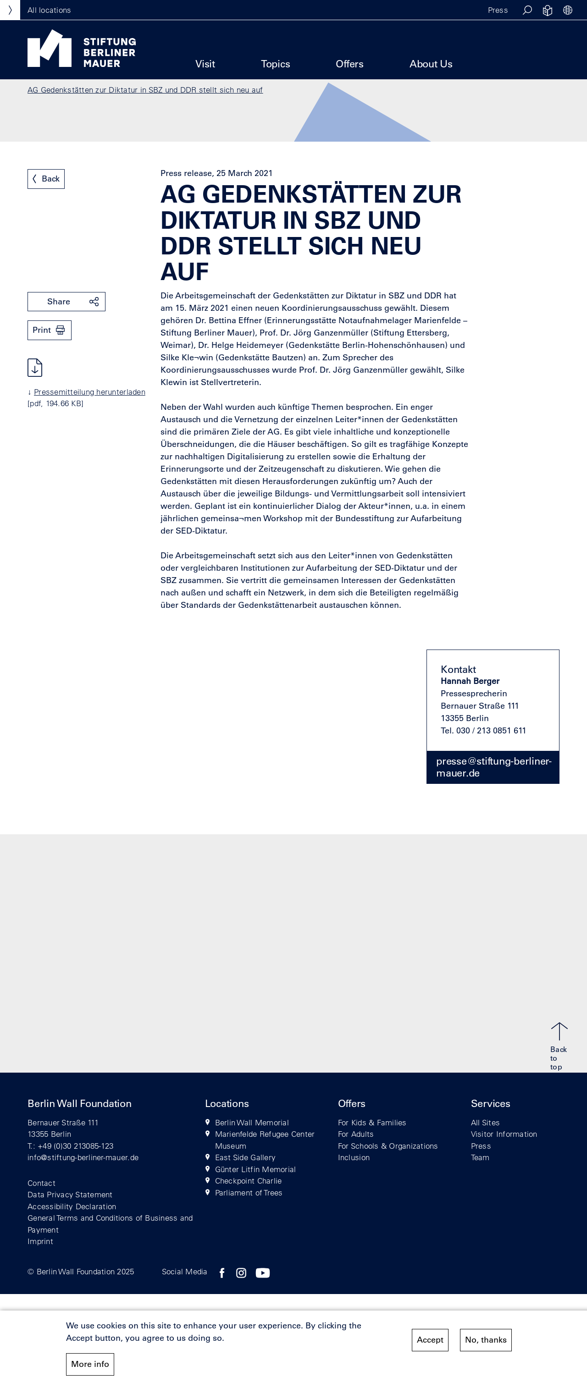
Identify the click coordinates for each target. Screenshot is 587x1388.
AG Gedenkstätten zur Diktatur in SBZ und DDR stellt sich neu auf (145, 89)
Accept (430, 1342)
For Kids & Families (372, 1122)
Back (51, 179)
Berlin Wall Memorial (252, 1122)
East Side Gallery (245, 1157)
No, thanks (486, 1342)
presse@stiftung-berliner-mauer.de (494, 767)
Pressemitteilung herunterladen (89, 392)
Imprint (40, 1241)
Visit (205, 64)
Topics (275, 64)
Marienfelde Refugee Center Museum (265, 1140)
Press (498, 10)
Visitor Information (504, 1134)
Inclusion (354, 1157)
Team (480, 1157)
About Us (431, 64)
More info (90, 1366)
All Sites (485, 1122)
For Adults (356, 1134)
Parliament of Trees (249, 1192)
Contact (41, 1183)
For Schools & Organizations (388, 1146)
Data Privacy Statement (70, 1194)
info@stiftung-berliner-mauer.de (83, 1157)
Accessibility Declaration (72, 1206)
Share (58, 302)
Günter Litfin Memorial (255, 1169)
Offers (350, 64)
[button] (527, 10)
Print (42, 330)
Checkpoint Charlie (248, 1180)
